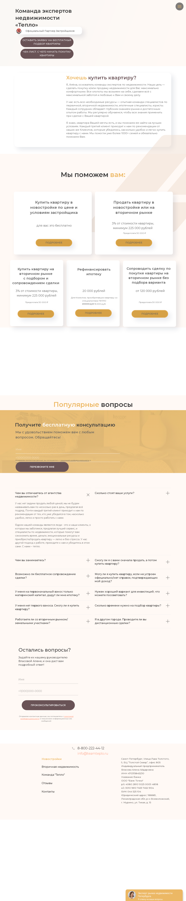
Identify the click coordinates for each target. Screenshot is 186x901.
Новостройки (52, 759)
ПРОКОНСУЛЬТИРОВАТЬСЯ (48, 705)
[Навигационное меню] (179, 6)
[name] (68, 449)
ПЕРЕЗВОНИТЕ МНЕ (42, 466)
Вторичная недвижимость (60, 766)
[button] (47, 42)
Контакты (48, 791)
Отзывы (47, 783)
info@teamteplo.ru (92, 753)
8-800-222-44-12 (90, 748)
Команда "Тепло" (53, 774)
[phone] (68, 458)
